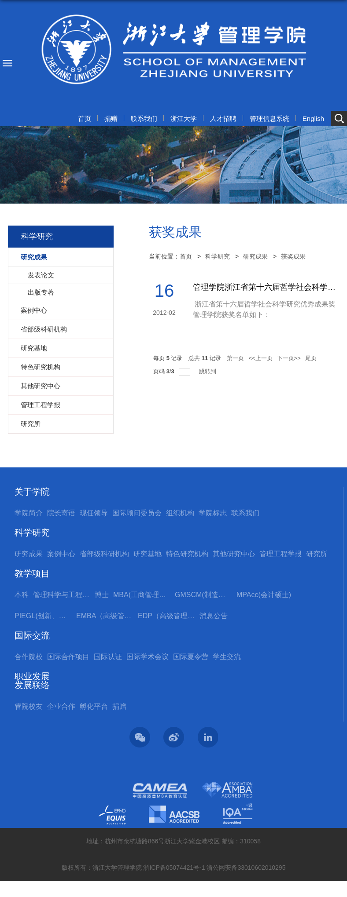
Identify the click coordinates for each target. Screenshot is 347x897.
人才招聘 (223, 118)
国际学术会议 (147, 656)
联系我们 (144, 118)
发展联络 (32, 685)
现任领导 (94, 513)
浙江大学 (183, 118)
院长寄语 (61, 513)
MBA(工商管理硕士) (141, 594)
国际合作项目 (68, 656)
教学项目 (32, 573)
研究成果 (255, 256)
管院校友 (29, 706)
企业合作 (61, 706)
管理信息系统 (269, 118)
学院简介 (29, 513)
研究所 (316, 554)
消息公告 (213, 616)
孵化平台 (94, 706)
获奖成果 (293, 256)
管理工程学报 (280, 554)
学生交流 (227, 656)
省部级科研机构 (104, 554)
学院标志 (213, 513)
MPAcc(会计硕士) (263, 594)
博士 (102, 594)
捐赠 (111, 118)
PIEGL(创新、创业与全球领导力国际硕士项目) (43, 616)
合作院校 (29, 656)
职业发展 (32, 676)
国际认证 (108, 656)
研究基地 (147, 554)
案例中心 (61, 554)
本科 (22, 594)
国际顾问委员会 (137, 513)
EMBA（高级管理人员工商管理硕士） (104, 616)
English (313, 118)
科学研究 (217, 256)
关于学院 (32, 491)
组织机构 (180, 513)
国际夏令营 (190, 656)
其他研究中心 (234, 554)
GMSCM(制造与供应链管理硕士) (203, 594)
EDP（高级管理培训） (166, 616)
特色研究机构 (187, 554)
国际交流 (32, 635)
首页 (84, 118)
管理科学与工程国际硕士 (61, 594)
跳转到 (208, 371)
